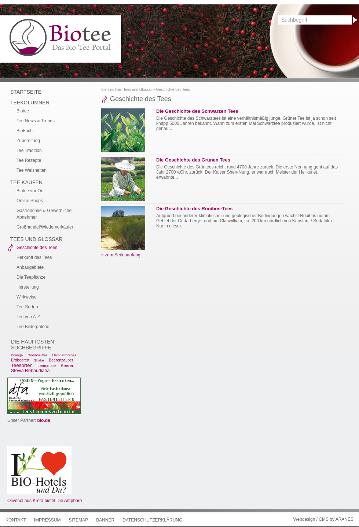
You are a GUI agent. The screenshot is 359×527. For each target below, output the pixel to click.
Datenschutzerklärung (152, 520)
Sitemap (78, 520)
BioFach (25, 130)
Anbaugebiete (30, 267)
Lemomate (46, 365)
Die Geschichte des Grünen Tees (193, 160)
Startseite (25, 92)
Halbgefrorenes (64, 355)
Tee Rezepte (29, 160)
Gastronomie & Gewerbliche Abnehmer (44, 214)
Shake (39, 360)
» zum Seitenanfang (120, 254)
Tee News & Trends (36, 120)
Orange (17, 355)
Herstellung (28, 287)
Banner (105, 520)
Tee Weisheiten (32, 170)
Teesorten (22, 365)
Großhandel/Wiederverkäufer (45, 227)
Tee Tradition (29, 150)
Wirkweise (27, 297)
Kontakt (16, 520)
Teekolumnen (30, 102)
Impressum (47, 520)
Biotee (23, 111)
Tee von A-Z (28, 316)
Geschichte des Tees (173, 90)
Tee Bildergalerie (33, 326)
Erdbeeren (20, 360)
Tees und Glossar (137, 90)
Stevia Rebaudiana (30, 370)
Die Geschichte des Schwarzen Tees (197, 111)
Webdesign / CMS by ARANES (323, 519)
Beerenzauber (61, 360)
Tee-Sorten (27, 306)
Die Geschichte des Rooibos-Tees (194, 208)
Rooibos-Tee (37, 355)
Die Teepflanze (31, 277)
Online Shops (30, 200)
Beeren (67, 365)
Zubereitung (28, 140)
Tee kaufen (26, 182)
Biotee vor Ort (30, 190)
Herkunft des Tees (34, 257)
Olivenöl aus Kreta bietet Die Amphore (44, 500)
